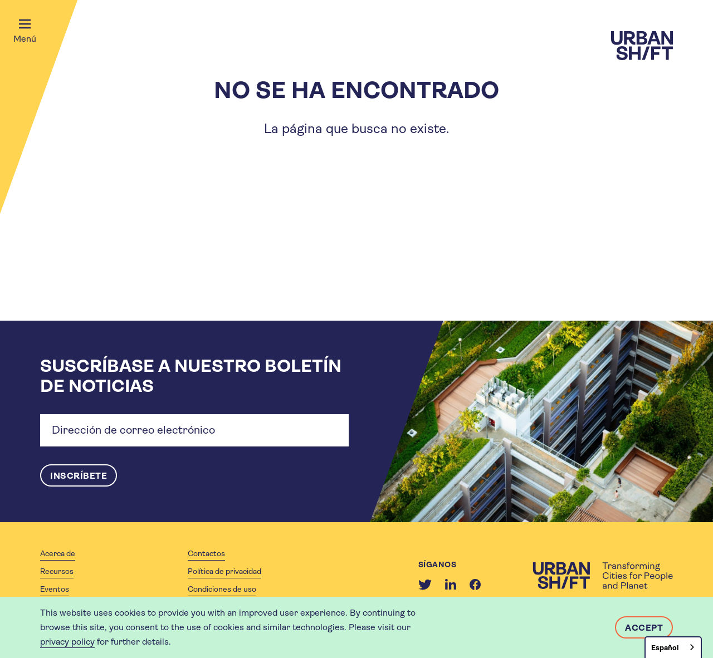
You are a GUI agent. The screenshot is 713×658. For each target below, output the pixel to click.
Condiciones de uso (222, 589)
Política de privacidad (224, 571)
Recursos (57, 571)
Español (664, 648)
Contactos (206, 553)
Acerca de (57, 553)
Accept (644, 627)
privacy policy (67, 641)
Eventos (54, 589)
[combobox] (673, 647)
